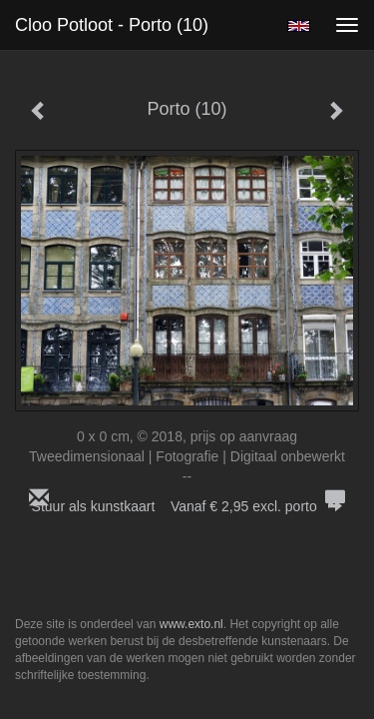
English (298, 26)
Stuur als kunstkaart (187, 506)
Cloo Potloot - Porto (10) (111, 25)
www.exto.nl (191, 624)
